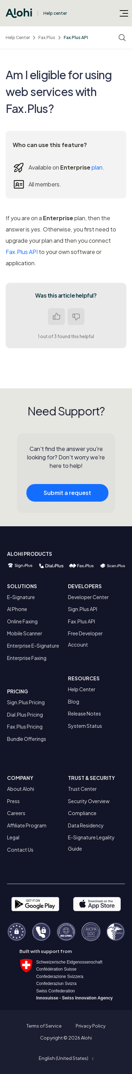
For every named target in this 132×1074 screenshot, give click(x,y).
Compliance (82, 813)
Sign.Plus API (82, 609)
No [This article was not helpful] (76, 316)
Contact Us (20, 849)
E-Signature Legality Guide (91, 843)
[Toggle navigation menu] (124, 13)
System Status (85, 726)
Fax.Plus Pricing (25, 726)
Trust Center (82, 789)
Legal (13, 837)
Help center (55, 13)
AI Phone (17, 609)
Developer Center (88, 597)
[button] (66, 1058)
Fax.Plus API (76, 37)
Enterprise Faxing (26, 658)
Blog (73, 701)
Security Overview (88, 801)
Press (13, 801)
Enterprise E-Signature (33, 645)
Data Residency (86, 825)
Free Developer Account (85, 639)
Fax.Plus (46, 37)
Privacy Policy (91, 1026)
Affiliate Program (26, 825)
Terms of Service (44, 1026)
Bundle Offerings (26, 739)
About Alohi (20, 789)
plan (97, 167)
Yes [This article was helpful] (56, 316)
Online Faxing (22, 621)
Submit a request (67, 497)
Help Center (18, 37)
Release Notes (84, 713)
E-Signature (21, 597)
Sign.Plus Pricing (26, 702)
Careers (16, 813)
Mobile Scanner (24, 633)
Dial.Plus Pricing (25, 714)
